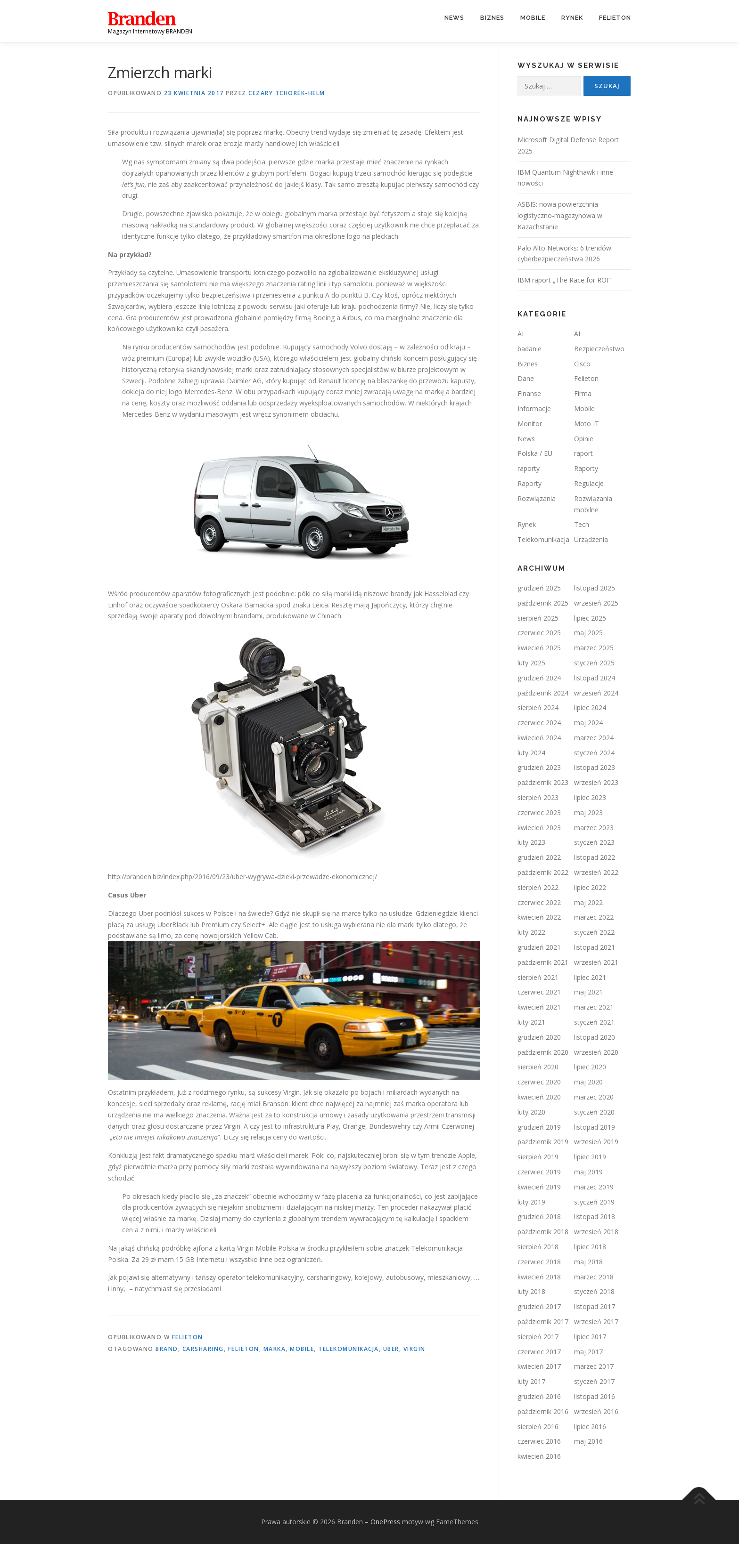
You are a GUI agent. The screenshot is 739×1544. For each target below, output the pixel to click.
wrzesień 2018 (596, 1231)
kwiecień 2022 (539, 917)
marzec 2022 (594, 917)
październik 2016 (542, 1411)
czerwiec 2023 (539, 812)
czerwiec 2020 (539, 1081)
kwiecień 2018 (539, 1276)
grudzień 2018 (539, 1216)
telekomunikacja (348, 1349)
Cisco (582, 363)
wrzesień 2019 (596, 1141)
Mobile (532, 17)
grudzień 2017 (539, 1306)
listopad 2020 (594, 1037)
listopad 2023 (594, 767)
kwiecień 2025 (539, 647)
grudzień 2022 (539, 857)
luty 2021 (531, 1022)
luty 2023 (531, 842)
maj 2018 (588, 1261)
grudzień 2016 (539, 1396)
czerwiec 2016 (539, 1441)
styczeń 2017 (594, 1381)
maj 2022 (588, 902)
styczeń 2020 (594, 1111)
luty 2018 (531, 1291)
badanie (529, 348)
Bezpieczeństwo (599, 348)
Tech (581, 524)
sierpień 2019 (537, 1156)
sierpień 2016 (537, 1426)
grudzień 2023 (539, 767)
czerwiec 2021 (539, 991)
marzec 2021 (594, 1006)
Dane (525, 378)
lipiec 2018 (590, 1246)
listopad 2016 (594, 1396)
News (454, 17)
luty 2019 (531, 1201)
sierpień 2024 (537, 707)
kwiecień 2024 (539, 737)
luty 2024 (531, 752)
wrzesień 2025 (596, 602)
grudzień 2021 (539, 947)
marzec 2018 (594, 1276)
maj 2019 (588, 1171)
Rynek (572, 17)
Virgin (414, 1349)
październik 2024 (542, 692)
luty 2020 (531, 1111)
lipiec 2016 (590, 1426)
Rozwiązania (536, 498)
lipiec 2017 (590, 1336)
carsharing (203, 1349)
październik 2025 (542, 602)
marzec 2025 (594, 647)
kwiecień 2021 (539, 1006)
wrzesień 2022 (596, 872)
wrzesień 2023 (596, 782)
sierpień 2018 (537, 1246)
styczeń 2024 (594, 752)
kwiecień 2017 (539, 1366)
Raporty (586, 468)
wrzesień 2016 (596, 1411)
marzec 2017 (594, 1366)
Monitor (529, 423)
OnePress (385, 1521)
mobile (302, 1349)
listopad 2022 (594, 857)
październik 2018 (542, 1231)
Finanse (529, 393)
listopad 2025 (594, 587)
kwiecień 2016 (539, 1456)
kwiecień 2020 (539, 1096)
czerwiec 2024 (539, 722)
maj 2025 (588, 632)
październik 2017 (542, 1321)
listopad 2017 (594, 1306)
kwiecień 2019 (539, 1186)
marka (274, 1349)
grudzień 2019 (539, 1127)
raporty (528, 468)
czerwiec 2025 (539, 632)
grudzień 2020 (539, 1037)
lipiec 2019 (590, 1156)
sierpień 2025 (537, 618)
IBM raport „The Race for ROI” (564, 279)
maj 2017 (588, 1351)
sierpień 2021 (537, 977)
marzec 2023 (594, 827)
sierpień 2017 (537, 1336)
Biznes (492, 17)
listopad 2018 (594, 1216)
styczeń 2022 (594, 932)
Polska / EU (534, 453)
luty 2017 (531, 1381)
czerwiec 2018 (539, 1261)
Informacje (534, 408)
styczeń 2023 (594, 842)
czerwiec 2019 (539, 1171)
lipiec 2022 (590, 887)
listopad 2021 (594, 947)
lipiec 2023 (590, 797)
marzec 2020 (594, 1096)
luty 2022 (531, 932)
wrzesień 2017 (596, 1321)
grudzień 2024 (539, 677)
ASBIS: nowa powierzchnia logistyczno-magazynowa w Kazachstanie (559, 215)
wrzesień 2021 (596, 962)
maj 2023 (588, 812)
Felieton (615, 17)
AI (520, 333)
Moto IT (586, 423)
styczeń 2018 (594, 1291)
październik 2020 (542, 1052)
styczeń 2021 (594, 1022)
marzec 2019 (594, 1186)
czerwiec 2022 (539, 902)
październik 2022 (542, 872)
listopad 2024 (594, 677)
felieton (243, 1349)
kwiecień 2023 (539, 827)
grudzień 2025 (539, 587)
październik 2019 (542, 1141)
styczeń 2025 (594, 662)
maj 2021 (588, 991)
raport (583, 453)
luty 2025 (531, 662)
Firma (582, 393)
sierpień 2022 (537, 887)
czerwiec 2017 (539, 1351)
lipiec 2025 (590, 618)
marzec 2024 (594, 737)
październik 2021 (542, 962)
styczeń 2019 (594, 1201)
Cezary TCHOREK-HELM (286, 93)
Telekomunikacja (543, 539)
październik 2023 (542, 782)
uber (391, 1349)
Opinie (583, 438)
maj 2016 (588, 1441)
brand (167, 1349)
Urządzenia (591, 539)
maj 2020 (588, 1081)
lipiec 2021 (590, 977)
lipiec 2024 (590, 707)
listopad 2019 (594, 1127)
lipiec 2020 (590, 1066)
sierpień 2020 (537, 1066)
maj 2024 (588, 722)
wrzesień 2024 (596, 692)
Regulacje (589, 483)
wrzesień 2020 (596, 1052)
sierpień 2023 (537, 797)
